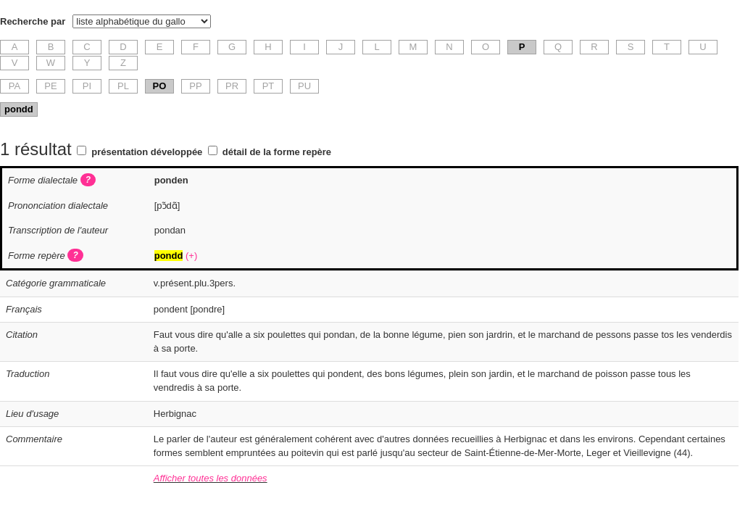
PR (231, 85)
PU (304, 85)
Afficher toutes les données (210, 478)
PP (195, 85)
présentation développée (146, 151)
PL (123, 85)
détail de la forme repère (276, 151)
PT (268, 85)
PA (14, 85)
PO (160, 85)
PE (50, 85)
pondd (18, 109)
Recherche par (32, 21)
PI (87, 85)
